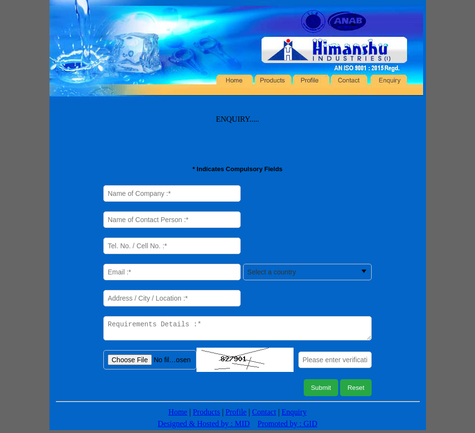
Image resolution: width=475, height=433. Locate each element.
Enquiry (294, 415)
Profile (236, 415)
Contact (264, 415)
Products (206, 415)
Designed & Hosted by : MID (204, 426)
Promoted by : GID (287, 426)
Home (177, 415)
